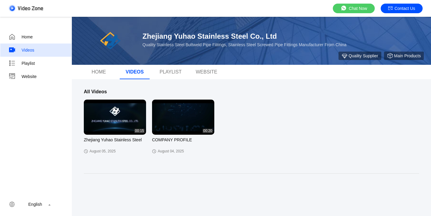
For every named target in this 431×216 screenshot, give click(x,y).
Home (20, 36)
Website (22, 76)
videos (135, 71)
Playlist (21, 63)
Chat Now (353, 8)
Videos (21, 50)
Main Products (404, 56)
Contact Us (401, 8)
